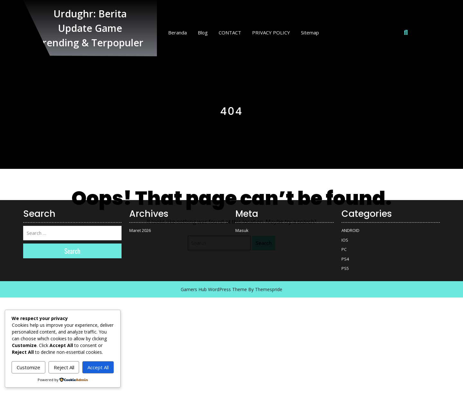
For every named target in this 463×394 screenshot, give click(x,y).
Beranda (177, 32)
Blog (203, 32)
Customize (28, 367)
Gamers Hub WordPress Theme (214, 173)
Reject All (64, 367)
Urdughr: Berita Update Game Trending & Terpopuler (90, 28)
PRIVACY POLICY (271, 32)
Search (264, 243)
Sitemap (310, 32)
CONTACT (230, 32)
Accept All (98, 367)
